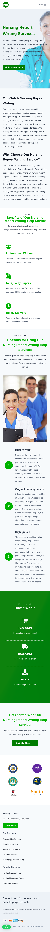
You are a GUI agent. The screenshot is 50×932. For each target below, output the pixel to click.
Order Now (10, 825)
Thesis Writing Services (12, 839)
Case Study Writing (10, 883)
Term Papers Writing (10, 844)
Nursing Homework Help (12, 873)
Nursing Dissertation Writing (13, 878)
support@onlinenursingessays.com (16, 819)
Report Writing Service (11, 849)
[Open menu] (42, 5)
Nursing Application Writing (13, 860)
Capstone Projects (10, 854)
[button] (6, 927)
